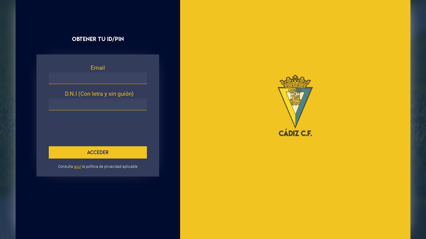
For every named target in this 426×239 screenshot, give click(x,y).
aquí (77, 166)
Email (98, 67)
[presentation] (90, 124)
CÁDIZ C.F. (295, 133)
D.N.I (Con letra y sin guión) (99, 93)
